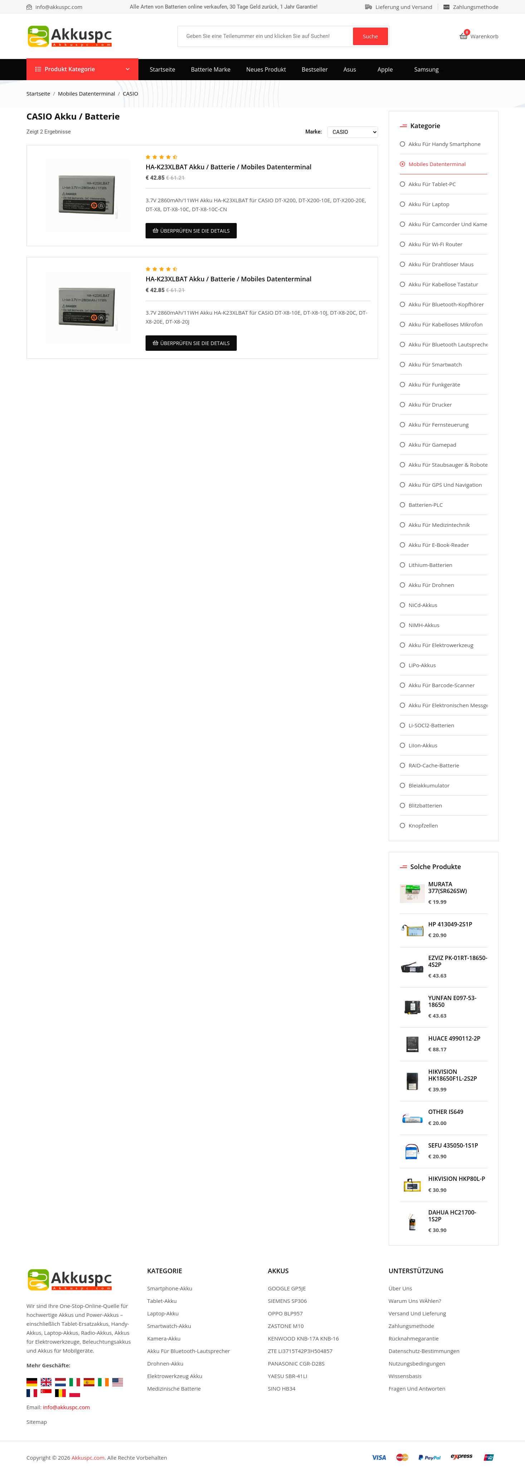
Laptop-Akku (163, 1313)
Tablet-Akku (162, 1300)
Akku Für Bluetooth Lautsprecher (448, 344)
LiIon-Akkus (423, 745)
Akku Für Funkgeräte (434, 384)
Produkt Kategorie (65, 69)
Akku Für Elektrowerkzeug (441, 645)
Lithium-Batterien (431, 564)
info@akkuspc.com (66, 1407)
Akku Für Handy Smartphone (445, 143)
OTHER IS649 (445, 1112)
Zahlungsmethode (476, 7)
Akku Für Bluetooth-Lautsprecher (188, 1350)
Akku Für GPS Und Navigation (445, 484)
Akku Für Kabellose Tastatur (444, 284)
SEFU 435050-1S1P (453, 1145)
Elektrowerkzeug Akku (174, 1376)
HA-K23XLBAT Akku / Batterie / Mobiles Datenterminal (229, 167)
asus (349, 69)
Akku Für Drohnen (431, 584)
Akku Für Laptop (429, 204)
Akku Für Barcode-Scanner (442, 685)
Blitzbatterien (425, 805)
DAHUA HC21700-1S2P (452, 1215)
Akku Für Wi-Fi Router (436, 244)
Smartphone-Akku (169, 1288)
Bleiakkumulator (429, 785)
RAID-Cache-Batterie (434, 765)
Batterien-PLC (426, 504)
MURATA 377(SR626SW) (447, 887)
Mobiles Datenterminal (86, 93)
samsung (426, 69)
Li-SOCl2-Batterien (432, 725)
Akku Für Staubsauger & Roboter (448, 464)
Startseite (162, 69)
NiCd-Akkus (423, 604)
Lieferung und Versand (404, 7)
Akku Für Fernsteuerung (439, 424)
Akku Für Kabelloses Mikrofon (446, 324)
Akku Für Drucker (430, 404)
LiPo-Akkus (422, 665)
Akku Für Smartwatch (435, 364)
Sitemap (36, 1421)
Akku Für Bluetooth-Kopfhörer (446, 304)
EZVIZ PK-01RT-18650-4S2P (457, 961)
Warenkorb (479, 36)
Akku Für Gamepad (433, 444)
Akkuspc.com (88, 1457)
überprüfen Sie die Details (191, 230)
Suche (370, 36)
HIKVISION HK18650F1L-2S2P (452, 1075)
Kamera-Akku (164, 1338)
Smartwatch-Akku (169, 1325)
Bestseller (315, 69)
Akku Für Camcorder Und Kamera (448, 224)
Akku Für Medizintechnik (439, 524)
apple (385, 69)
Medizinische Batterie (174, 1388)
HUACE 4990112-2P (454, 1038)
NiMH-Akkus (424, 625)
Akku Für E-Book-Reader (439, 544)
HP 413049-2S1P (450, 924)
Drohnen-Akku (165, 1363)
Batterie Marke (211, 69)
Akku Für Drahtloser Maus (441, 264)
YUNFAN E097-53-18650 (452, 1001)
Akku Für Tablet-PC (432, 184)
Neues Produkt (266, 69)
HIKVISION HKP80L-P (456, 1179)
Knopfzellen (423, 825)
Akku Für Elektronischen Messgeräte (448, 705)
